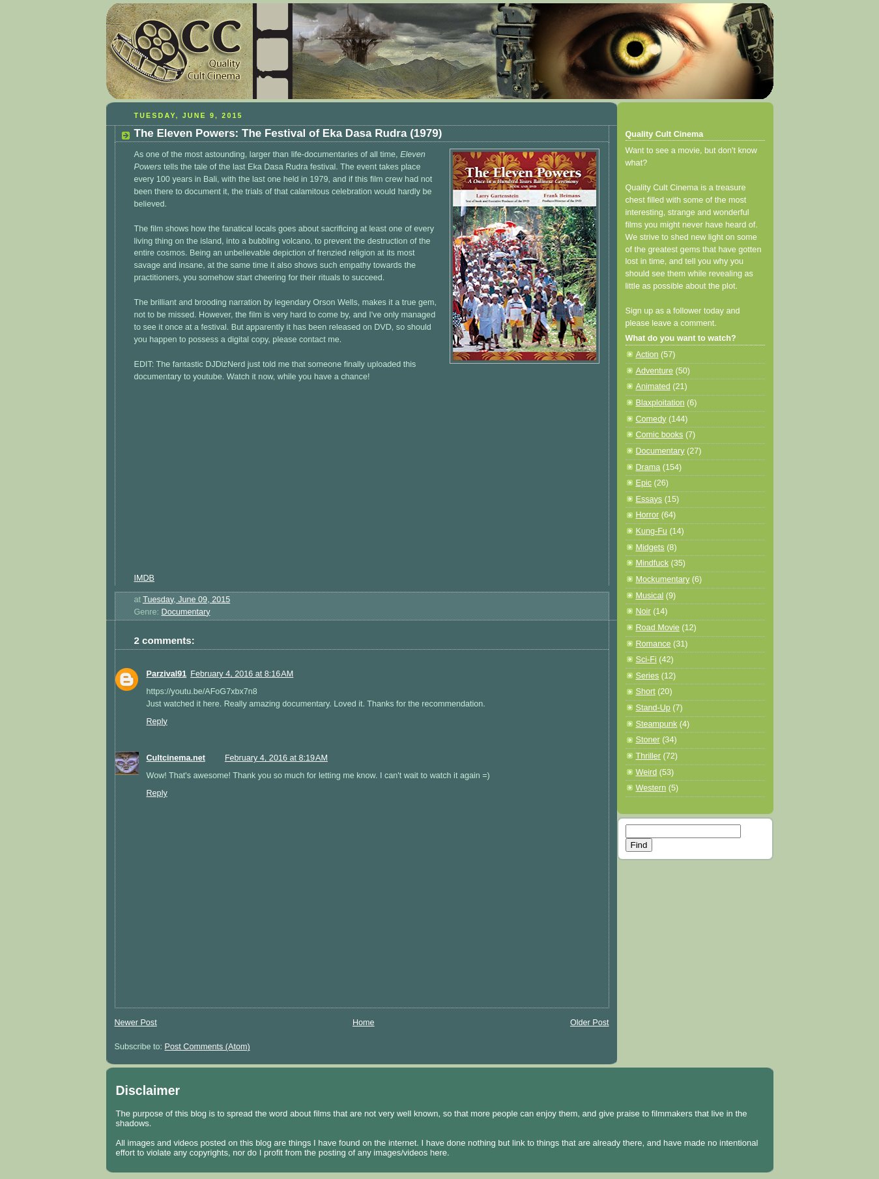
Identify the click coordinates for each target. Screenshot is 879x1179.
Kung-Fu (651, 531)
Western (651, 788)
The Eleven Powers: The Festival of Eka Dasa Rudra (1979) (288, 133)
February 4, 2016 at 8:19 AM (276, 758)
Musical (650, 595)
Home (364, 1022)
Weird (646, 772)
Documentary (186, 612)
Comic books (660, 434)
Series (647, 675)
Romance (653, 643)
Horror (647, 514)
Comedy (651, 419)
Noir (643, 611)
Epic (644, 483)
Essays (649, 499)
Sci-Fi (646, 659)
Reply (157, 721)
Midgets (650, 547)
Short (646, 691)
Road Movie (658, 627)
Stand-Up (653, 707)
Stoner (648, 739)
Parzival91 (167, 673)
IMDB (144, 578)
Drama (648, 467)
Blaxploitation (660, 402)
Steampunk (657, 724)
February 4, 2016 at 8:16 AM (241, 673)
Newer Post (136, 1022)
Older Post (589, 1022)
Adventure (654, 370)
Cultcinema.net (176, 758)
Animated (653, 386)
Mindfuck (652, 563)
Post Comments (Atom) (207, 1046)
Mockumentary (663, 579)
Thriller (648, 756)
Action (647, 354)
